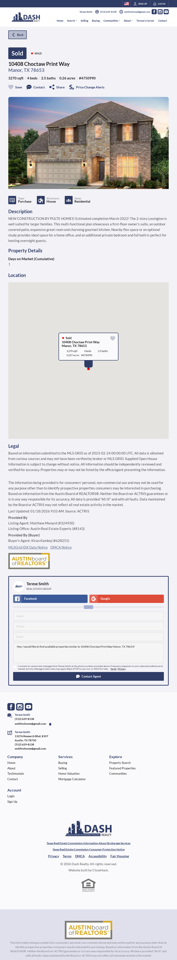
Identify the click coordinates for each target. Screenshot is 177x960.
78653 (37, 70)
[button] (88, 676)
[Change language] (126, 3)
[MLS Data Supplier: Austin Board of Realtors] (88, 930)
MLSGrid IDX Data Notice (28, 547)
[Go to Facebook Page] (154, 11)
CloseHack (100, 870)
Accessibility (97, 856)
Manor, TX (19, 70)
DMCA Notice (61, 547)
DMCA (80, 856)
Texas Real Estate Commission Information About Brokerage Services (88, 843)
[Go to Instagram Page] (160, 11)
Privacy (122, 669)
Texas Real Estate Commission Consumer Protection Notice (89, 849)
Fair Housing (119, 856)
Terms (113, 669)
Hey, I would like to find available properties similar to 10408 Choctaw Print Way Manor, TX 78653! (88, 653)
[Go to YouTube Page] (166, 11)
